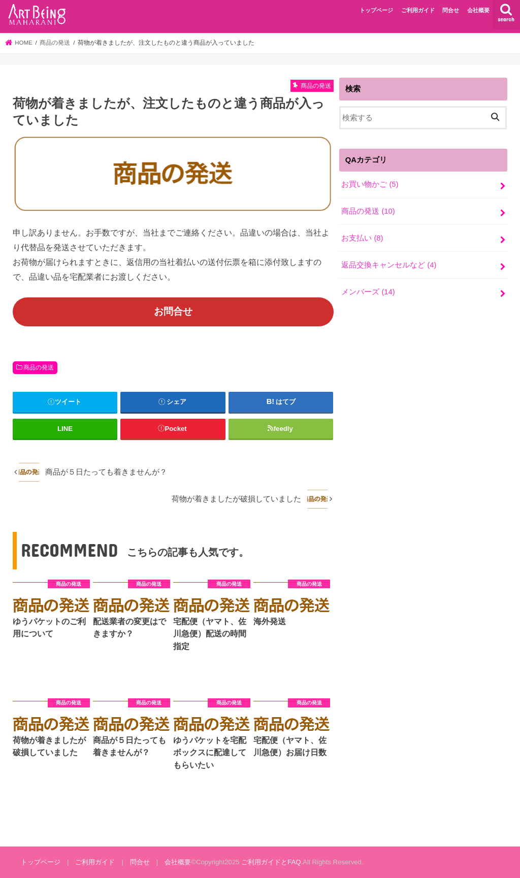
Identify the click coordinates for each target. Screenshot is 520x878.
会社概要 (478, 10)
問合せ (450, 10)
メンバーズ (368, 292)
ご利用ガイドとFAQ (271, 862)
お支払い (362, 238)
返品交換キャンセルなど (388, 265)
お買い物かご (369, 184)
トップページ (376, 10)
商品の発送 (38, 367)
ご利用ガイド (418, 10)
